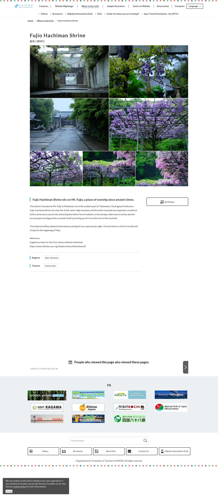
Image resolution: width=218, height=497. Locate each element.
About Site (111, 481)
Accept (9, 491)
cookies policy (19, 486)
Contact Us (143, 481)
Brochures (78, 481)
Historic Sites (50, 266)
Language (193, 6)
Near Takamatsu (51, 258)
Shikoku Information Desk (176, 481)
